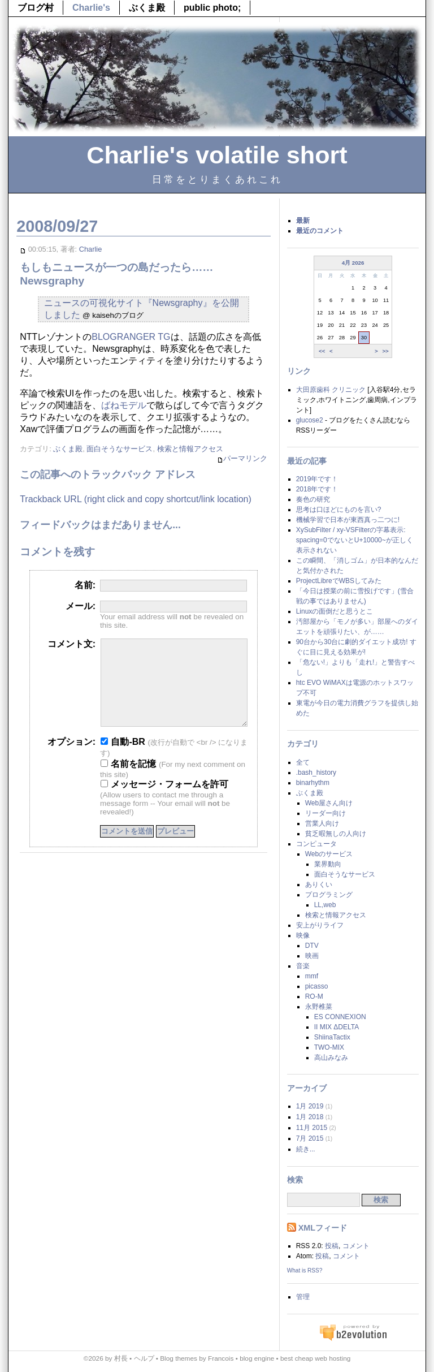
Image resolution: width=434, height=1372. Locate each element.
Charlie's (91, 7)
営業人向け (322, 823)
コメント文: (71, 644)
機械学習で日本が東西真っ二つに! (348, 520)
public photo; (212, 7)
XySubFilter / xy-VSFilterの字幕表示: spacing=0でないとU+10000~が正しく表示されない (354, 540)
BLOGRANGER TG (131, 337)
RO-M (314, 996)
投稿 (331, 1246)
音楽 (303, 966)
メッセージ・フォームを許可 (164, 801)
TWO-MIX (329, 1047)
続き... (305, 1149)
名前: (85, 585)
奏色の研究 (313, 499)
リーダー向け (325, 813)
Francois (220, 1358)
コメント (356, 1246)
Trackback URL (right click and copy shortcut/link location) (135, 499)
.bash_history (316, 772)
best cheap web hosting (315, 1358)
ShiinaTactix (332, 1037)
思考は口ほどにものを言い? (338, 510)
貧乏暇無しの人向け (335, 834)
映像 (303, 935)
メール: (81, 606)
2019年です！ (317, 479)
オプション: (71, 758)
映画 (312, 956)
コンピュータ (316, 844)
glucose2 (309, 420)
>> (385, 350)
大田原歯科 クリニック (331, 390)
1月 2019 (310, 1106)
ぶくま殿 (147, 7)
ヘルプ (144, 1358)
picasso (316, 986)
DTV (312, 946)
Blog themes (178, 1358)
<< (322, 350)
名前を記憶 (128, 781)
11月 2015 (311, 1128)
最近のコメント (320, 231)
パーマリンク (242, 459)
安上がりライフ (320, 925)
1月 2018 (310, 1117)
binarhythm (312, 783)
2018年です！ (317, 489)
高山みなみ (331, 1058)
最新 (303, 221)
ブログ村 (36, 7)
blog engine (257, 1358)
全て (303, 762)
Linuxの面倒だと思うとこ (335, 611)
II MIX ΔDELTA (336, 1027)
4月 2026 (353, 263)
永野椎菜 (318, 1007)
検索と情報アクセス (190, 449)
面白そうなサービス (119, 449)
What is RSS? (305, 1270)
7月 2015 (310, 1138)
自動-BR (123, 758)
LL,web (325, 905)
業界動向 (327, 864)
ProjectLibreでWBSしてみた (338, 581)
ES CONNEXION (340, 1017)
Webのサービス (329, 854)
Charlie (90, 249)
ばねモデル (123, 405)
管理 (303, 1297)
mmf (311, 976)
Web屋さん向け (329, 803)
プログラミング (329, 895)
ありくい (318, 884)
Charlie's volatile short (216, 155)
